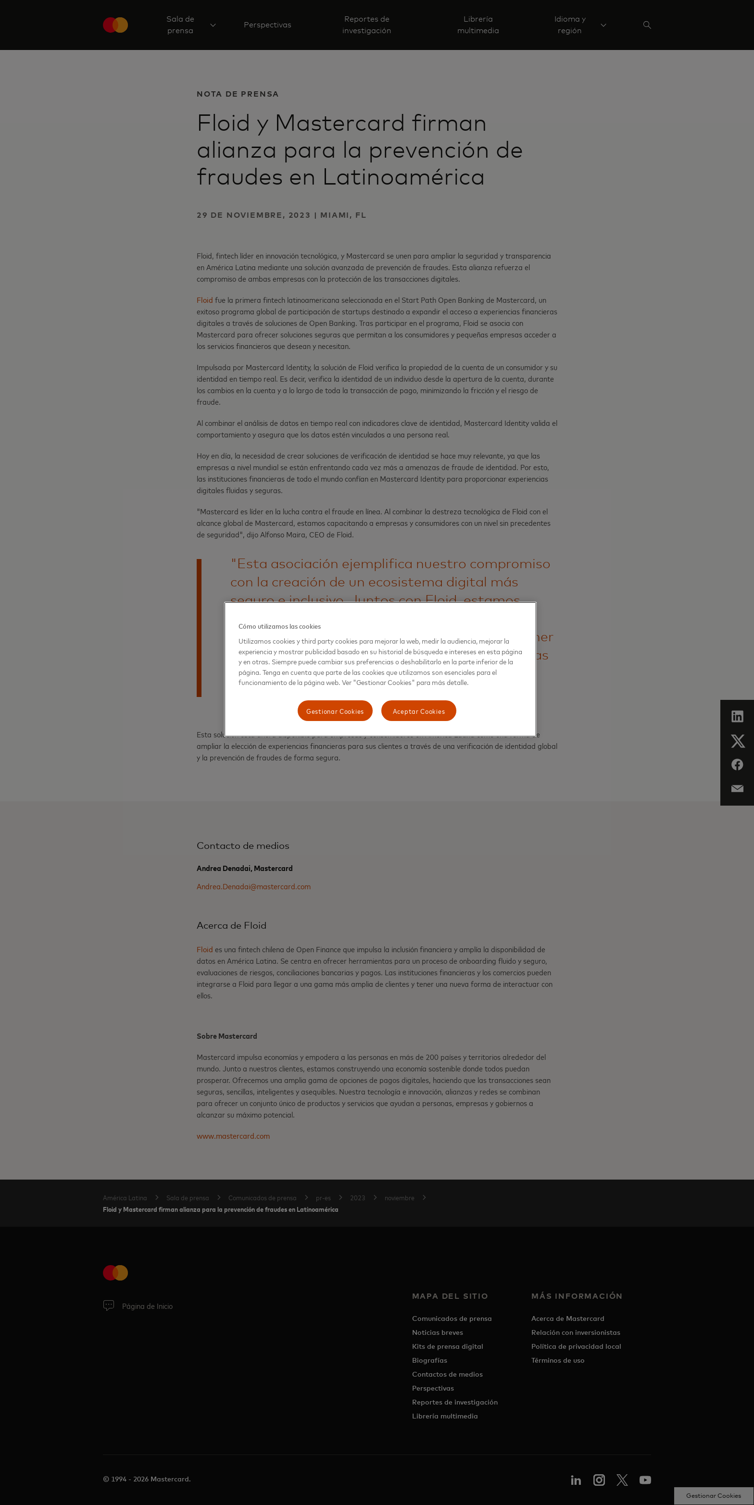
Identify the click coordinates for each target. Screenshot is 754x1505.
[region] (380, 669)
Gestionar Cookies (335, 710)
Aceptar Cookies (419, 710)
